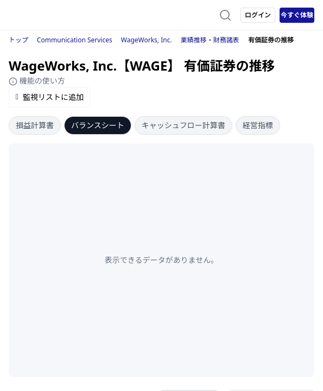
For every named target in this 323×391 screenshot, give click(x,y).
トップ (18, 40)
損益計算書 (35, 125)
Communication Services (74, 40)
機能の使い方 (37, 80)
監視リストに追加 (50, 97)
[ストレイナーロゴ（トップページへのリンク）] (52, 15)
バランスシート (97, 125)
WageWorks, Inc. (146, 40)
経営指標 (258, 125)
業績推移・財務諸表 (210, 40)
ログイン (258, 15)
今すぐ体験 (297, 15)
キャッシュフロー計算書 (183, 125)
